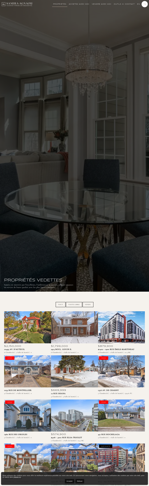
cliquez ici (17, 477)
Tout (60, 304)
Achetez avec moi (79, 4)
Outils (117, 4)
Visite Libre (74, 304)
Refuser (80, 481)
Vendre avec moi (101, 4)
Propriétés (59, 4)
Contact (130, 4)
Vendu (88, 304)
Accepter (70, 481)
